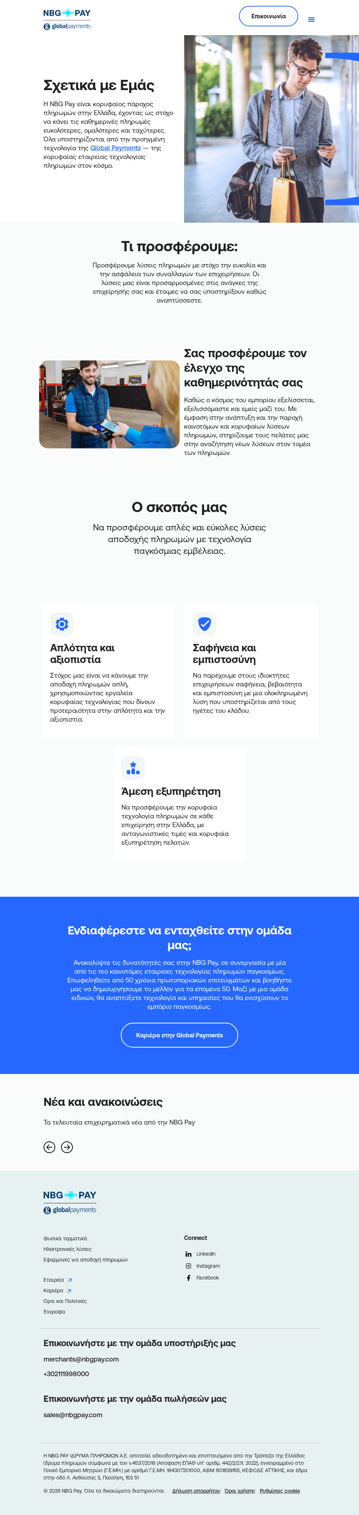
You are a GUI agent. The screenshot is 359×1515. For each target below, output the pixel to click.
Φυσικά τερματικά (65, 1238)
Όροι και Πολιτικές (65, 1301)
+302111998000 (66, 1374)
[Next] (67, 1144)
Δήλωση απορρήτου (196, 1491)
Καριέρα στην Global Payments (179, 1035)
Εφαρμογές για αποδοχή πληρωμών (86, 1260)
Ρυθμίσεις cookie (280, 1491)
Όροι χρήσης (240, 1491)
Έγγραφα (54, 1312)
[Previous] (49, 1144)
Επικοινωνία (268, 16)
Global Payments (115, 148)
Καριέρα (53, 1290)
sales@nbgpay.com (73, 1415)
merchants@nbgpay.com (81, 1359)
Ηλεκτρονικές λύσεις (67, 1249)
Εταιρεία (54, 1280)
